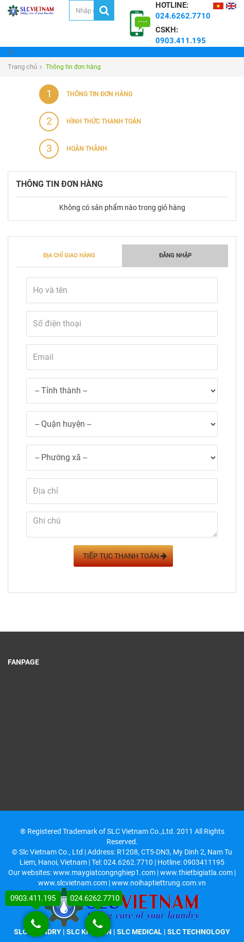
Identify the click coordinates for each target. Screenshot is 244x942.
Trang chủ (22, 67)
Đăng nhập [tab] (175, 255)
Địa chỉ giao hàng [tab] (69, 255)
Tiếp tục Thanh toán (123, 556)
